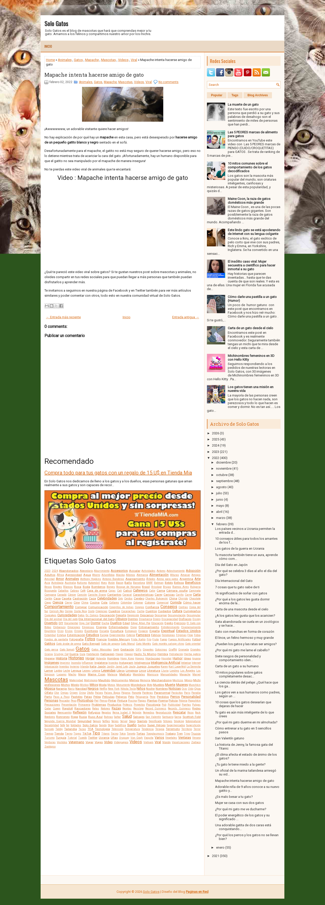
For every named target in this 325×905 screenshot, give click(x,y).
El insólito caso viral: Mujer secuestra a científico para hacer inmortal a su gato (251, 265)
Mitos (94, 685)
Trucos (196, 733)
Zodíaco (196, 742)
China (173, 598)
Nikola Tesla (128, 688)
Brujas (167, 587)
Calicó (127, 590)
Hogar (90, 658)
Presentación (69, 704)
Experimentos (117, 635)
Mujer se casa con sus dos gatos (239, 803)
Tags (235, 95)
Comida (176, 602)
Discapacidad (169, 619)
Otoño (90, 692)
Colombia (126, 602)
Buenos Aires (180, 587)
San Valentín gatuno (229, 738)
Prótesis (127, 704)
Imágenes (51, 662)
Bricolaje (156, 587)
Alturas (174, 575)
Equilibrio (50, 631)
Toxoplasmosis (155, 733)
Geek (116, 649)
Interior (186, 662)
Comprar (81, 607)
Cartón (48, 598)
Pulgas (196, 704)
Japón (101, 666)
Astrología (57, 582)
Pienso (103, 700)
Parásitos (177, 692)
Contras (183, 607)
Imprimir (65, 662)
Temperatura (132, 729)
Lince (142, 670)
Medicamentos (119, 680)
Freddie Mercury (119, 639)
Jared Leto (121, 666)
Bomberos (98, 587)
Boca (77, 587)
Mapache (92, 60)
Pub (164, 704)
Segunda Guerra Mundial (60, 721)
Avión (111, 582)
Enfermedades (118, 627)
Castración (80, 598)
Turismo (49, 737)
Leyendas (108, 670)
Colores (150, 602)
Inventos (64, 666)
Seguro (97, 721)
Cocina (95, 602)
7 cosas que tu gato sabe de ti (237, 587)
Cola (104, 602)
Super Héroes (156, 725)
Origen (74, 692)
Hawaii (128, 654)
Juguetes (153, 666)
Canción (82, 594)
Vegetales (171, 737)
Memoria (145, 680)
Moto (149, 685)
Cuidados (164, 611)
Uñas (114, 737)
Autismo (82, 582)
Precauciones (52, 704)
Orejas (64, 692)
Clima (84, 602)
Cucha (140, 611)
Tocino (114, 733)
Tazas (82, 729)
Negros (93, 688)
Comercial (163, 602)
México (188, 680)
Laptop (58, 670)
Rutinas (108, 717)
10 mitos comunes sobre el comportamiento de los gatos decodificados (250, 167)
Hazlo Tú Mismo (145, 654)
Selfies (106, 721)
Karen (164, 666)
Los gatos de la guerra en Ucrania (239, 548)
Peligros (121, 696)
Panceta (136, 692)
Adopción (193, 571)
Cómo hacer (192, 602)
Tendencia (147, 729)
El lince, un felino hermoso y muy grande (244, 638)
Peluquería (142, 696)
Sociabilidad (51, 725)
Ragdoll (67, 708)
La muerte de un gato (243, 104)
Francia (101, 639)
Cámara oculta (176, 590)
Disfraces (185, 619)
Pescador (64, 700)
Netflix (103, 688)
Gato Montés (143, 643)
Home (50, 60)
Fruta (155, 639)
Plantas (152, 700)
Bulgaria (195, 587)
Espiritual (168, 631)
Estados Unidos (188, 631)
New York (114, 688)
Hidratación (176, 654)
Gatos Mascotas (101, 649)
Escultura (116, 631)
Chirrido (183, 598)
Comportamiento (59, 607)
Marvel (196, 674)
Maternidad (76, 680)
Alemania (142, 575)
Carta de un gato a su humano (237, 666)
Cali (119, 590)
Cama (161, 590)
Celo (120, 598)
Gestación (127, 649)
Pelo (131, 696)
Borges (111, 587)
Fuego (163, 639)
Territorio (186, 729)
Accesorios (119, 571)
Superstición (193, 725)
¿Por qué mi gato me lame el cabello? (242, 650)
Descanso (147, 615)
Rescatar (179, 712)
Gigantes (148, 649)
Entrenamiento (149, 627)
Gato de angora (110, 643)
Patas (88, 696)
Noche (150, 688)
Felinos (156, 635)
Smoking (179, 721)
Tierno (68, 733)
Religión (136, 712)
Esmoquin (131, 631)
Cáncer (72, 594)
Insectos (113, 662)
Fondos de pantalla (56, 639)
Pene (152, 696)
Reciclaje (138, 708)
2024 (55, 571)
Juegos (141, 666)
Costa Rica (80, 611)
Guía (82, 654)
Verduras (50, 742)
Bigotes (57, 587)
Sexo (132, 721)
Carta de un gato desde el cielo (250, 328)
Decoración (107, 615)
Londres (174, 670)
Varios (159, 737)
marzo (220, 518)
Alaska (120, 575)
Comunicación (98, 607)
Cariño (180, 594)
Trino (187, 733)
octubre (222, 475)
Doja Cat (84, 623)
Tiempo (48, 733)
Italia (93, 666)
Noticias (175, 688)
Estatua (61, 635)
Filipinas (181, 635)
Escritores (91, 631)
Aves (104, 582)
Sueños (142, 725)
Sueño (132, 725)
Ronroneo (63, 717)
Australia (70, 582)
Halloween (107, 654)
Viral (134, 60)
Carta (197, 594)
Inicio (48, 46)
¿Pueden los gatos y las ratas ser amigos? (246, 644)
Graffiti (173, 649)
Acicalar (134, 571)
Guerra (73, 654)
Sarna (177, 717)
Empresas (88, 627)
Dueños (116, 623)
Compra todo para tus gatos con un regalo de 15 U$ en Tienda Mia (118, 473)
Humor (178, 658)
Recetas (127, 708)
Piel (96, 700)
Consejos (168, 607)
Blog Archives (258, 95)
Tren (180, 733)
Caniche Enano (97, 594)
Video (108, 742)
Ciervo (68, 602)
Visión (166, 742)
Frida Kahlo (138, 639)
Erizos (69, 631)
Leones (86, 670)
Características (143, 594)
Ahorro (96, 575)
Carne (188, 594)
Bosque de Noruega (128, 587)
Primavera (84, 704)
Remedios (148, 712)
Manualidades (169, 674)
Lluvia (165, 670)
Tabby (59, 729)
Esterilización (76, 635)
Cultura (177, 611)
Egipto (169, 623)
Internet (196, 662)
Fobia (197, 635)
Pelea (97, 696)
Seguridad (84, 721)
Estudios (92, 635)
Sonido (103, 725)
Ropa (74, 717)
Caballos (63, 590)
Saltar (117, 717)
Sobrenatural (193, 721)
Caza (92, 598)
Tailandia (70, 729)
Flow (190, 635)
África (60, 575)
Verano (196, 737)
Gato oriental (193, 643)
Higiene (49, 658)
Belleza (179, 582)
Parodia (196, 692)
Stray (111, 725)
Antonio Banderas (113, 579)
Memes (134, 680)
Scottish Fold (192, 717)
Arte (197, 579)
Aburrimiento (101, 571)
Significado (155, 721)
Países (99, 692)
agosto (221, 487)
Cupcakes (50, 615)
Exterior (130, 635)
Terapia (159, 729)
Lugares (62, 674)
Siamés (142, 721)
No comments (168, 82)
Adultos (49, 575)
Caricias (169, 594)
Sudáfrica (120, 725)
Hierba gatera (192, 654)
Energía (101, 627)
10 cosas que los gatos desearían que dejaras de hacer (243, 704)
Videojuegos (121, 742)
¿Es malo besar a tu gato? (234, 797)
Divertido (51, 623)
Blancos (68, 587)
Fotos (90, 639)
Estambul (50, 635)
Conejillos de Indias (121, 607)
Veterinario (76, 742)
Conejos (139, 607)
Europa (104, 635)
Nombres (162, 688)
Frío (149, 639)
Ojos (197, 688)
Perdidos (163, 696)
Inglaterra (101, 662)
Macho (72, 674)
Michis (65, 685)
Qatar (47, 708)
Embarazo (59, 627)
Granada (183, 649)
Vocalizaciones (181, 742)
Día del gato (70, 619)
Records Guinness (179, 708)
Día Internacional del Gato (96, 619)
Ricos (190, 712)
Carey (158, 594)
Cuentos (151, 611)
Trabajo (170, 733)
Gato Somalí (67, 649)
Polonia (183, 700)
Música (49, 688)
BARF (149, 582)
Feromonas (168, 635)
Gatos (78, 60)
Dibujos (121, 619)
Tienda (59, 733)
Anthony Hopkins (90, 579)
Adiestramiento (176, 571)
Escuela (104, 631)
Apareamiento (135, 579)
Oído (190, 688)
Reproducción (163, 712)
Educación (157, 623)
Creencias (101, 611)
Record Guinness (155, 708)
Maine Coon (97, 674)
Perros (175, 696)
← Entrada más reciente (63, 317)
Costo (91, 611)
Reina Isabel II (121, 712)
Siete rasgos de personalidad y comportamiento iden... (238, 658)
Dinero (156, 619)
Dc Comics (92, 615)
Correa (69, 611)
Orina (82, 692)
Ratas (95, 708)
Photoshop (85, 700)
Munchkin (195, 685)
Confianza (152, 607)
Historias (76, 658)
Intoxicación (51, 666)
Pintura (122, 700)
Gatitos (49, 643)
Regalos (106, 712)
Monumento (123, 685)
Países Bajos (112, 692)
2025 (215, 439)
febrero (221, 524)
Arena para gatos (167, 579)
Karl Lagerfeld (177, 666)
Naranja (61, 688)
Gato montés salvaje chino (168, 643)
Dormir (96, 623)
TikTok (87, 733)
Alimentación (159, 575)
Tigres (77, 733)
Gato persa (51, 649)
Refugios (94, 712)
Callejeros (140, 590)
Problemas (99, 704)
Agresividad (73, 575)
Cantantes (114, 594)
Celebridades (107, 598)
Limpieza (132, 670)
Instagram (126, 662)
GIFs (138, 649)
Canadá (62, 594)
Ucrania (104, 737)
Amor (60, 579)
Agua (87, 575)
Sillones (167, 721)
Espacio (143, 631)
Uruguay (124, 737)
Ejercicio (180, 623)
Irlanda (84, 666)
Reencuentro (64, 712)
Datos (81, 615)
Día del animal (53, 619)
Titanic (105, 733)
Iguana (196, 658)
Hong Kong (127, 658)
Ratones (105, 708)
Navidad (81, 688)
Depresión (133, 615)
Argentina (186, 579)
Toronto (131, 733)
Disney (196, 619)
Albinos (130, 575)
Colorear (138, 602)
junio (219, 499)
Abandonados (68, 571)
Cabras (74, 590)
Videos (123, 60)
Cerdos (128, 598)
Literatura (153, 670)
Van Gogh (137, 737)
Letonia (96, 670)
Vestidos (62, 742)
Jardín (111, 666)
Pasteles (77, 696)
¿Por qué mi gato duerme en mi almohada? (246, 722)
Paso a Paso (61, 696)
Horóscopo (152, 658)
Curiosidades (67, 615)
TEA (90, 729)
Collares (114, 602)
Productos (114, 704)
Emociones (74, 627)
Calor (152, 590)
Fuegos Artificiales (179, 639)
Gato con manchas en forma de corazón (244, 631)
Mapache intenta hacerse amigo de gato (94, 74)
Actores (161, 571)
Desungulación (177, 615)
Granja (48, 654)
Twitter (93, 737)
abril (219, 512)
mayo (220, 505)
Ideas (187, 658)
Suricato (49, 729)
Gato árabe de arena (68, 643)
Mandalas (139, 674)
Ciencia (58, 602)
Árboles (150, 579)
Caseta (66, 598)
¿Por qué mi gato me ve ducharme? (240, 809)
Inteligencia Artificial (165, 662)
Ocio (184, 688)
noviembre (224, 468)
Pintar (112, 700)
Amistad (49, 579)
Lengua (76, 670)
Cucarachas (128, 611)
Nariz (71, 688)
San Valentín (153, 717)
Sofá (62, 725)
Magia (82, 674)
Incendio (76, 662)
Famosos (143, 635)
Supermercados (176, 725)
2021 (215, 856)
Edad (126, 623)
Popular (216, 95)
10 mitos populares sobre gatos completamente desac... (238, 674)
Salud (127, 716)
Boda (86, 587)
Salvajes (138, 717)
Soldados (76, 725)
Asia (47, 582)
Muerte (170, 685)
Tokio (122, 733)
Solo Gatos (56, 23)
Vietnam (148, 742)
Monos (111, 685)
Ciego (47, 602)
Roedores (49, 717)
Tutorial (72, 737)
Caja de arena (97, 590)
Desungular (194, 615)
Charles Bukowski (156, 598)
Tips (96, 733)
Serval (123, 721)
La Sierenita (194, 666)
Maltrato (125, 674)
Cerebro (139, 598)
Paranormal (162, 692)
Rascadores (82, 708)
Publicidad (174, 704)
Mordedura (138, 685)
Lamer (48, 670)
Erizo (60, 631)
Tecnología (102, 729)
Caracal (127, 594)
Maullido (104, 680)
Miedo (75, 685)
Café (83, 590)
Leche (66, 670)
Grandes (195, 649)
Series (115, 721)
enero (220, 847)
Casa (57, 598)
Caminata (195, 590)
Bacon (119, 582)
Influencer (87, 662)
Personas (51, 700)
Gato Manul (128, 643)
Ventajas (184, 737)
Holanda (101, 658)
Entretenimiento (170, 627)
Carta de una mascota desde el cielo (241, 609)
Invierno (74, 666)
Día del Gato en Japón (231, 565)
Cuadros (114, 611)
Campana (50, 594)
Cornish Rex (56, 611)
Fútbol (196, 639)
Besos (48, 587)
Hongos (139, 658)
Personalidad (191, 696)
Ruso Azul (95, 717)
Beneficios (193, 582)
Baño (128, 582)
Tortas (140, 733)
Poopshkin (194, 700)
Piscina (132, 700)
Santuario (167, 717)
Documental (71, 623)
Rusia (83, 717)
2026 (215, 433)
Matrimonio (91, 680)
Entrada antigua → (185, 317)
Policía (173, 700)
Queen (56, 708)
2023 (47, 571)
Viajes (99, 742)
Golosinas (161, 649)
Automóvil (94, 582)
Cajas (112, 590)
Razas (116, 708)
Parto (48, 696)
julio (219, 493)
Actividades (148, 571)
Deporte (121, 615)
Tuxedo (82, 737)
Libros (121, 670)
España (155, 631)
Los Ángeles (187, 670)
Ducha (105, 623)
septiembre (224, 481)
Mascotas (108, 60)
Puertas (186, 704)
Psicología (153, 704)
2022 (215, 458)
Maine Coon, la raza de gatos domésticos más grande (249, 200)
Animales (65, 60)
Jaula (132, 666)
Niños (141, 688)
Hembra (162, 654)
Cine (77, 602)
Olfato (48, 692)
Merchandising (161, 680)
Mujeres (182, 685)
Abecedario (86, 571)
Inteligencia (142, 662)
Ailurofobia (108, 575)
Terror (197, 729)
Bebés (169, 582)
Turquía (61, 737)
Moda (103, 685)
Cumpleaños (192, 611)
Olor (56, 692)
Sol (67, 725)
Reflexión (80, 712)
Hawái (119, 654)
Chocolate (195, 598)
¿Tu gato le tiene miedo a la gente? (240, 764)
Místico (84, 685)
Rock (198, 712)
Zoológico (50, 746)
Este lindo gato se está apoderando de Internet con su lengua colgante (254, 232)
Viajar (89, 742)
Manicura (152, 674)
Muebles (158, 685)
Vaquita (148, 737)
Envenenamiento (191, 627)
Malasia (112, 674)
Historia (61, 658)
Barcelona (139, 582)
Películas (108, 696)
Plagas (142, 700)
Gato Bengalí (91, 643)
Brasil (146, 587)
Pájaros (126, 692)
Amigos (196, 575)
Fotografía (76, 639)
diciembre (223, 462)
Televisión (117, 729)
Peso (73, 700)
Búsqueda (50, 590)
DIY (61, 623)
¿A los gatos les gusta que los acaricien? (245, 615)
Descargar (161, 615)
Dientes (133, 619)
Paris (187, 692)
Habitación (92, 654)
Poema (163, 700)
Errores (78, 631)
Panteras (147, 692)
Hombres (113, 658)
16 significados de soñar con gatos (241, 593)
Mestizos (177, 680)
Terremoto (173, 729)
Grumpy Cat (61, 654)
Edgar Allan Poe (140, 623)
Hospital (166, 658)
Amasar (185, 575)
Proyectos (139, 704)
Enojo (134, 627)
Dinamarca (145, 619)
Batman (159, 582)
